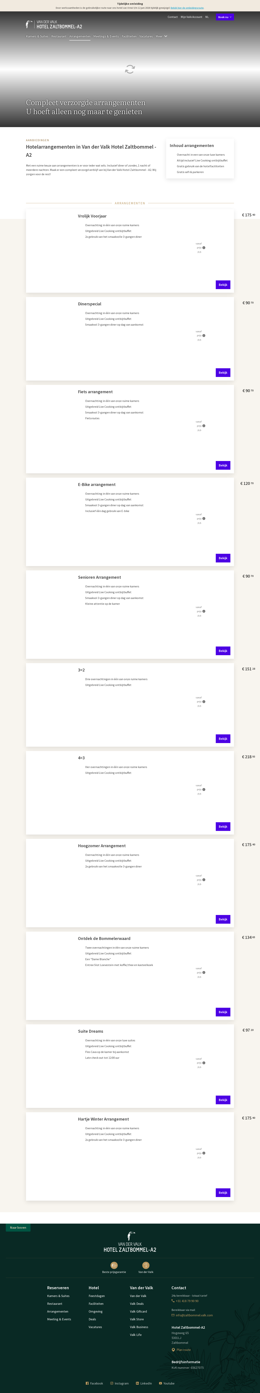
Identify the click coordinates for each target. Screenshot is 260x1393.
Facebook (94, 1383)
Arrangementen (79, 36)
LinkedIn (144, 1383)
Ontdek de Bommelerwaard (104, 938)
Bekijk (223, 285)
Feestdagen (97, 1296)
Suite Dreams (90, 1031)
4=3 (81, 758)
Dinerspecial (89, 304)
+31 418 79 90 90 (185, 1301)
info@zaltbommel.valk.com (192, 1315)
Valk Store (137, 1319)
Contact (173, 17)
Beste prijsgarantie (114, 1268)
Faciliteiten (129, 36)
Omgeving (96, 1311)
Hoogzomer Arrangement (102, 845)
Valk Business (139, 1327)
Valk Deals (137, 1304)
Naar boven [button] (18, 1227)
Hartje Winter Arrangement (103, 1119)
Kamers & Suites (37, 36)
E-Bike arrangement (97, 484)
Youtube (166, 1383)
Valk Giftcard (138, 1311)
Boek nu (225, 17)
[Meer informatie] (203, 248)
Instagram (119, 1383)
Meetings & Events (106, 36)
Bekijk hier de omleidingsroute (187, 7)
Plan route (181, 1350)
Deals (92, 1319)
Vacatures (146, 36)
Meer (162, 36)
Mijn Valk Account (191, 17)
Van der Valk (145, 1268)
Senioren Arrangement (99, 577)
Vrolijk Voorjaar (92, 216)
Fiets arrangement (95, 391)
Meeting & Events (59, 1319)
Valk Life (136, 1335)
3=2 (81, 670)
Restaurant (58, 36)
